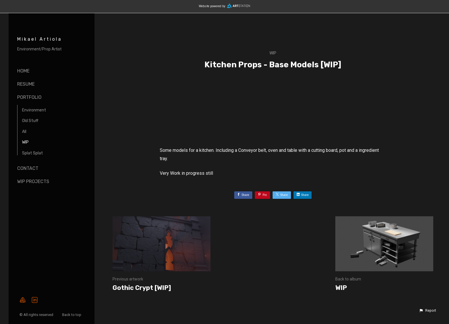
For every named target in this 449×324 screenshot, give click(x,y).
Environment (34, 110)
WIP (25, 142)
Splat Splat (32, 153)
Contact (27, 168)
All (24, 131)
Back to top (72, 315)
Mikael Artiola (39, 39)
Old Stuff (30, 120)
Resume (26, 84)
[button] (427, 310)
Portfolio (29, 97)
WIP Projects (33, 181)
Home (23, 71)
